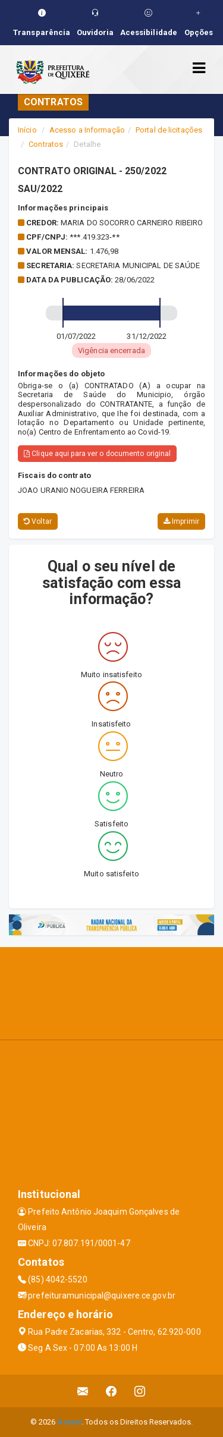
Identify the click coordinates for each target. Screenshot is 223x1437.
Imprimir (181, 521)
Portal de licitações (169, 129)
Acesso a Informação (87, 129)
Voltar (38, 521)
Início (27, 129)
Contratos (46, 144)
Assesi (69, 1421)
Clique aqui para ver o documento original (97, 453)
